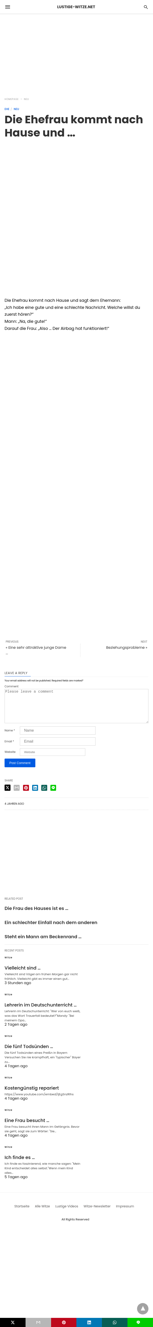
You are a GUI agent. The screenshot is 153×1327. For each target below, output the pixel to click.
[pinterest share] (26, 795)
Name (10, 737)
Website (10, 759)
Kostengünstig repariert (32, 1095)
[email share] (17, 795)
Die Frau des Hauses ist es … (36, 915)
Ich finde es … (20, 1164)
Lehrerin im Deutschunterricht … (41, 1012)
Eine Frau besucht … (27, 1128)
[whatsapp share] (44, 795)
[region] (76, 52)
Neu (26, 99)
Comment (11, 686)
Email (9, 748)
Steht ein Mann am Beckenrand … (43, 944)
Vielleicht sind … (23, 975)
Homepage (12, 99)
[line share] (53, 795)
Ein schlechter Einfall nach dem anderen (51, 930)
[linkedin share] (35, 795)
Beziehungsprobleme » (127, 647)
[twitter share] (7, 795)
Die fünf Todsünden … (29, 1054)
